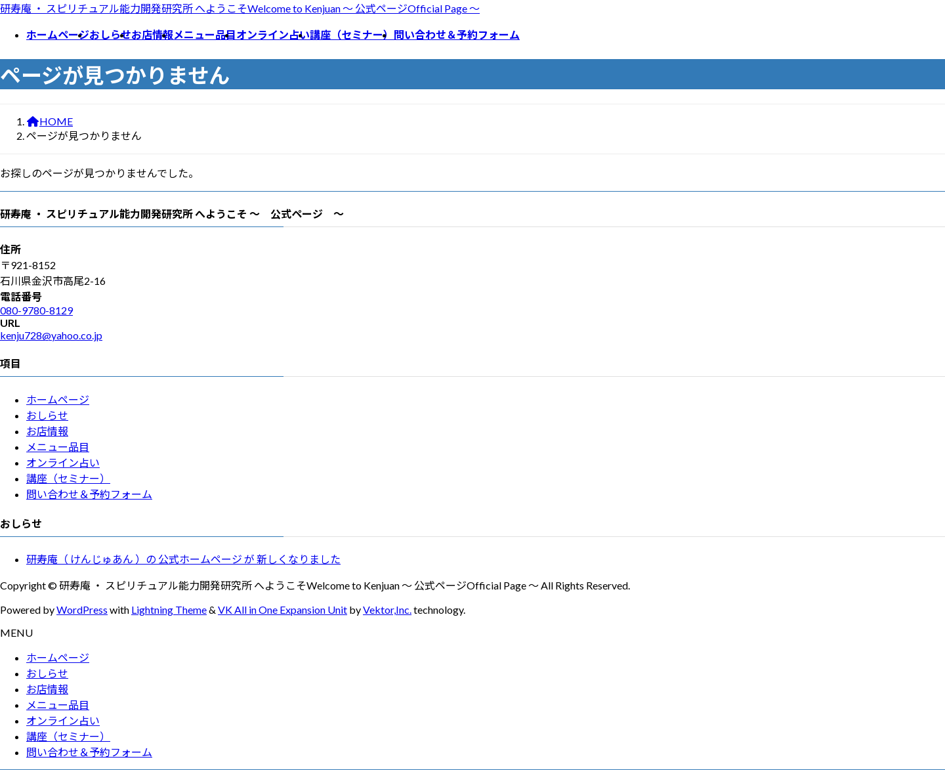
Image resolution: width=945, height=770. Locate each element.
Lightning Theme (169, 609)
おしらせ (47, 415)
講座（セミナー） (68, 478)
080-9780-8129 (36, 310)
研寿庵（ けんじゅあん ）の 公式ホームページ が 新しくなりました (183, 559)
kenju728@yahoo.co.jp (51, 335)
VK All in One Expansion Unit (282, 609)
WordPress (82, 609)
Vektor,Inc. (387, 609)
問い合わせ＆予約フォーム (89, 494)
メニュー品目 (57, 446)
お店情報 (47, 431)
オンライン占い (63, 462)
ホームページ (57, 399)
